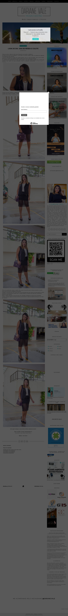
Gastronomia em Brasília (35, 30)
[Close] (48, 93)
